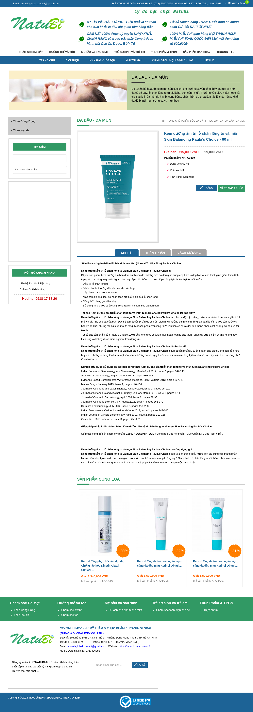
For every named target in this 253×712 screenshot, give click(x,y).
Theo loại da (215, 120)
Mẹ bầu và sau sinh (94, 52)
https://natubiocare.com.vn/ (134, 646)
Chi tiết (127, 252)
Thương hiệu (225, 52)
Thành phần (155, 252)
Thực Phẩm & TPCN (164, 52)
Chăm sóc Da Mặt (31, 52)
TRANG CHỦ (47, 60)
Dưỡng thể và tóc (62, 52)
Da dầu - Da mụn (235, 120)
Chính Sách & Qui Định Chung (172, 60)
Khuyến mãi (134, 60)
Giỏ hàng (236, 2)
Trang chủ (173, 120)
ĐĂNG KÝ (139, 664)
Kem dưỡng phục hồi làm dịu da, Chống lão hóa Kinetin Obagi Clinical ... (105, 566)
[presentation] (124, 677)
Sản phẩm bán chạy (196, 52)
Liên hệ (209, 60)
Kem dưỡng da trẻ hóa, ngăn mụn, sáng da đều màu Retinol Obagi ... (161, 564)
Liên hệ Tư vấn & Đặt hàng (35, 283)
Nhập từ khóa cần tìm (61, 159)
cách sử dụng (189, 252)
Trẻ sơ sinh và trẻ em (129, 52)
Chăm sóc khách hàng (32, 289)
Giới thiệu (72, 60)
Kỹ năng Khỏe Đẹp (102, 60)
